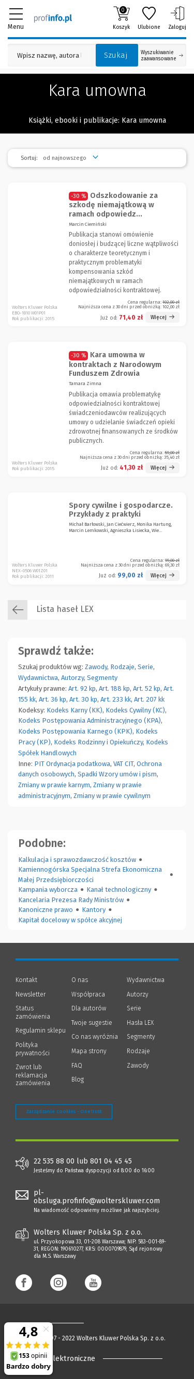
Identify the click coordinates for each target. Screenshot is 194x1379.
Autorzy (72, 678)
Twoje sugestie (91, 1022)
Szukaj (116, 55)
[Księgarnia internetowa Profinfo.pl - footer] (57, 1322)
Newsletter (31, 994)
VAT (118, 764)
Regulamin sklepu (41, 1030)
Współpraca (88, 994)
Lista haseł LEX (51, 610)
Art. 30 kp (83, 699)
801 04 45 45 (111, 1161)
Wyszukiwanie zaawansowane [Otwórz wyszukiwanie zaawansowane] (162, 55)
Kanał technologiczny (118, 889)
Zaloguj (177, 18)
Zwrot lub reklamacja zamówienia (33, 1075)
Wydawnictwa (38, 678)
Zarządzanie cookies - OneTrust (64, 1111)
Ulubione (149, 18)
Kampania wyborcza (48, 889)
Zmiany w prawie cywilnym (112, 796)
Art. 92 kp (82, 688)
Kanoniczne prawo (45, 909)
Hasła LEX (140, 1022)
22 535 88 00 (54, 1161)
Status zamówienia (33, 1012)
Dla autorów (88, 1008)
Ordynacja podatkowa (78, 764)
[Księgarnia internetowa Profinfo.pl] (53, 18)
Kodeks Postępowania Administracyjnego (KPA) (89, 720)
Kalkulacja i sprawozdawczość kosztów (77, 859)
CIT (129, 764)
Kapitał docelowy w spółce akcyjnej (70, 920)
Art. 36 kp (52, 699)
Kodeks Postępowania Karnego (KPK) (75, 731)
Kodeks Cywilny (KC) (135, 710)
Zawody (96, 667)
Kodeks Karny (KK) (74, 710)
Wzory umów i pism (128, 774)
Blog (77, 1079)
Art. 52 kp (146, 688)
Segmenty (102, 678)
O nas (79, 980)
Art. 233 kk (115, 699)
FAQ (76, 1065)
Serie (145, 667)
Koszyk (121, 18)
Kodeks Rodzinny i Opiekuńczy (98, 742)
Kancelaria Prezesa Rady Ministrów (71, 900)
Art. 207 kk (149, 699)
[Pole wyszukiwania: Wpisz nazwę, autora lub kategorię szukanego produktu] (49, 55)
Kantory (94, 909)
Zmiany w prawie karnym (54, 785)
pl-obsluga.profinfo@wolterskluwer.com (97, 1197)
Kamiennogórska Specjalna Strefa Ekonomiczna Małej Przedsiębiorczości (90, 875)
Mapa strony (89, 1051)
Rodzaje (122, 667)
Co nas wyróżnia (94, 1036)
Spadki (87, 774)
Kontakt (26, 980)
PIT (39, 764)
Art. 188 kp (114, 688)
